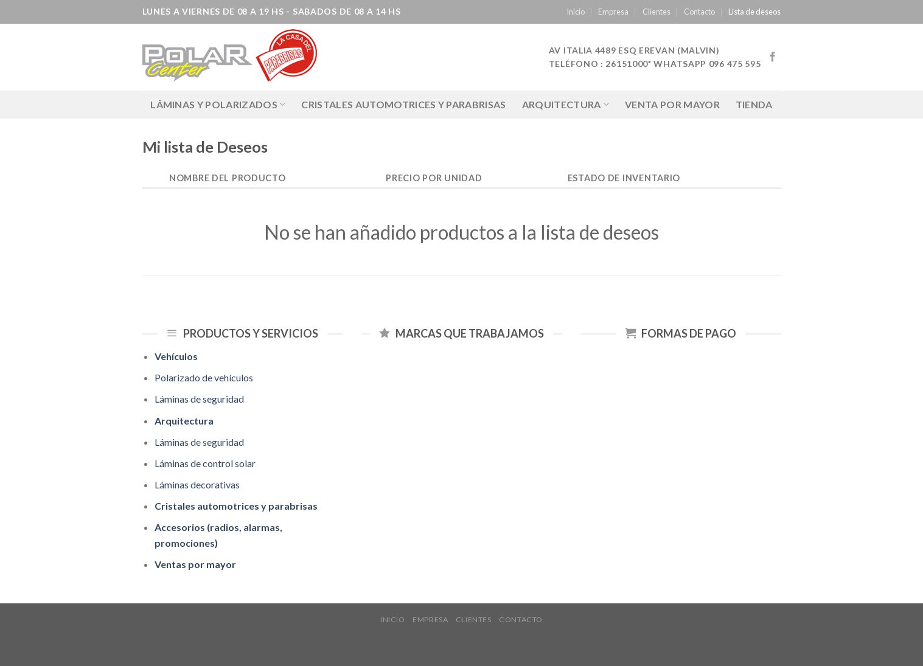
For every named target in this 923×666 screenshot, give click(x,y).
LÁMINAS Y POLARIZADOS (217, 105)
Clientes (656, 11)
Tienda (754, 104)
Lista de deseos (754, 11)
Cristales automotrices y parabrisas (403, 104)
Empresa (613, 11)
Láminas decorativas (197, 484)
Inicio (575, 11)
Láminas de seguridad (199, 398)
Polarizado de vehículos (204, 377)
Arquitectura (565, 105)
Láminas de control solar (205, 463)
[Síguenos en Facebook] (773, 57)
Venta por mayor (672, 104)
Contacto (699, 11)
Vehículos (176, 356)
